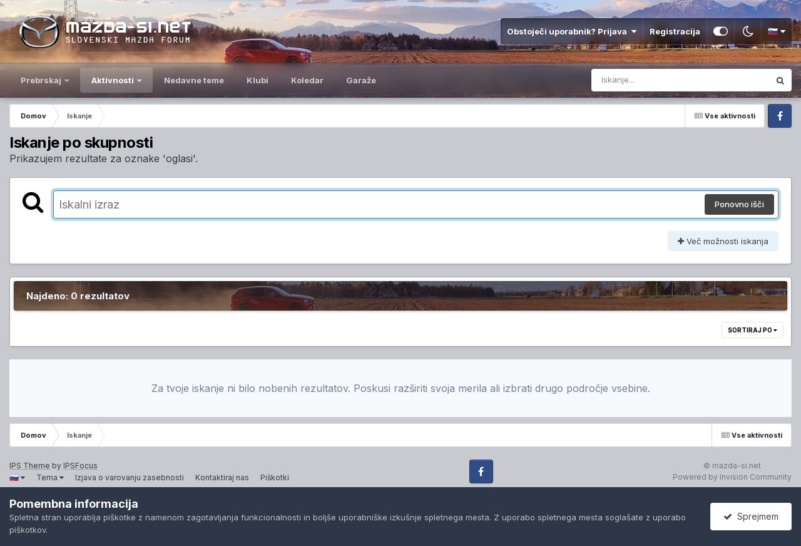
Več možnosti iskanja (723, 241)
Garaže (361, 80)
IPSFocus (80, 465)
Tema (50, 477)
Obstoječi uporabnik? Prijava (571, 31)
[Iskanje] (654, 80)
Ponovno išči (739, 204)
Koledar (307, 80)
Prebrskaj (42, 80)
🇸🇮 (776, 31)
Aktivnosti (113, 80)
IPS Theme (29, 465)
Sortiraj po (752, 330)
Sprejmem (750, 516)
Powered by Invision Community (732, 477)
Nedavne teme (194, 80)
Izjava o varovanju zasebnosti (129, 477)
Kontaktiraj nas (222, 477)
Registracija (675, 31)
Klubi (257, 80)
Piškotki (274, 477)
